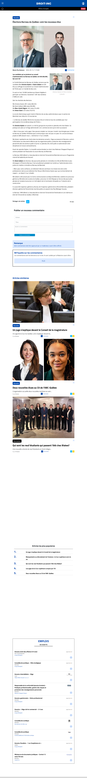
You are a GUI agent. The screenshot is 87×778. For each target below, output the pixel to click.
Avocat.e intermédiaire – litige (24, 674)
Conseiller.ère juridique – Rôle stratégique (28, 663)
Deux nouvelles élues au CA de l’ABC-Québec (40, 573)
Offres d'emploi (43, 8)
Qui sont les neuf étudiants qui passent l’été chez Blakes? (44, 564)
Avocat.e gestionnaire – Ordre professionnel (28, 698)
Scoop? (83, 9)
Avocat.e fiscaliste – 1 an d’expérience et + (28, 743)
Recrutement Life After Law (21, 724)
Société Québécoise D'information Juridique (24, 735)
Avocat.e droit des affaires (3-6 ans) (26, 652)
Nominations (17, 441)
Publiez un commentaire (24, 235)
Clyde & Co (17, 760)
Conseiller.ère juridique (22, 732)
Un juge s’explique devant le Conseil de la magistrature (43, 552)
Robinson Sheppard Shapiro (21, 693)
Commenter (45, 336)
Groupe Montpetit (18, 655)
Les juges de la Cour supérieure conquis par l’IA (41, 568)
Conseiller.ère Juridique (22, 721)
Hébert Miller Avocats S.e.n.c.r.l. (22, 677)
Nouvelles (16, 18)
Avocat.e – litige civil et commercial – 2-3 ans (29, 709)
